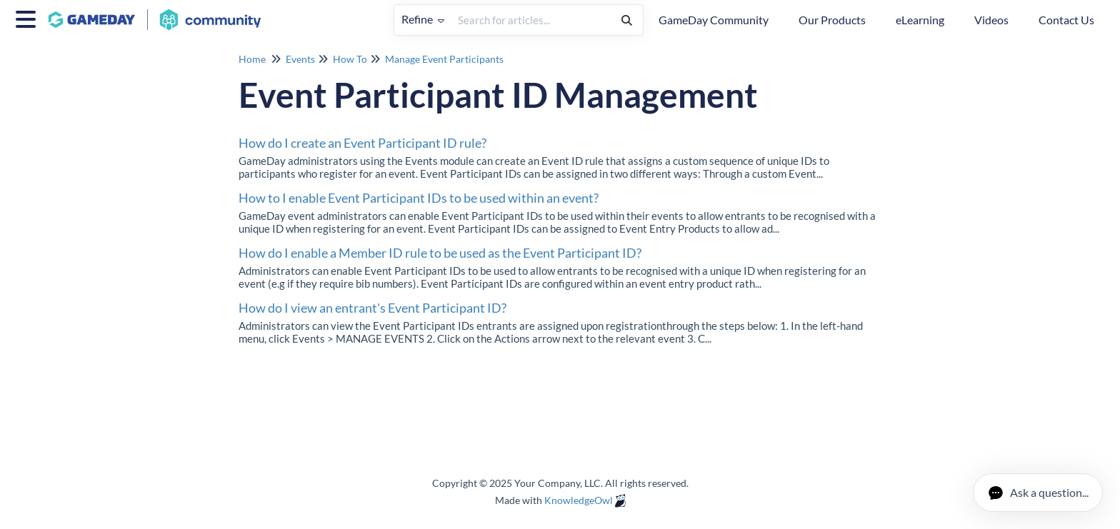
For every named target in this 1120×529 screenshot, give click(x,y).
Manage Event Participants (444, 59)
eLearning (920, 19)
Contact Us (1066, 19)
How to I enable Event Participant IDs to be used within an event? (419, 198)
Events (300, 59)
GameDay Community (714, 19)
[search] (531, 20)
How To (350, 59)
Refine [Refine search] (422, 19)
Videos (991, 19)
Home (252, 59)
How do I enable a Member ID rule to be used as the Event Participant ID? (440, 253)
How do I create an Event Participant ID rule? (362, 143)
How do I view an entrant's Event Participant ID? (372, 308)
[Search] (627, 20)
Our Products (832, 19)
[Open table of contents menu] (28, 17)
